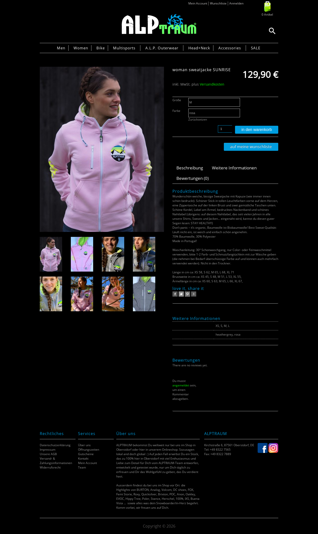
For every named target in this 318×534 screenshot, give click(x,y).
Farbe (176, 111)
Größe (176, 100)
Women (81, 47)
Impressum (47, 449)
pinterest (187, 294)
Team (82, 467)
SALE (255, 47)
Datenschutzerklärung (55, 445)
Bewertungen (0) (192, 178)
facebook (175, 294)
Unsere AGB (48, 454)
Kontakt (83, 458)
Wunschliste (218, 3)
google (193, 294)
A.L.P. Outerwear (161, 47)
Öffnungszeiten (88, 449)
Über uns (84, 445)
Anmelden (236, 3)
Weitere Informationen (234, 168)
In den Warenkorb (256, 129)
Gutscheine (86, 454)
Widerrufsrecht (50, 467)
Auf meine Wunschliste (251, 146)
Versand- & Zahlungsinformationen (56, 460)
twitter (181, 294)
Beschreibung (189, 168)
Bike (100, 47)
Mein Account (197, 3)
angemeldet (180, 385)
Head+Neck (199, 47)
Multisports (124, 47)
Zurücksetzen (197, 119)
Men (61, 47)
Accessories (229, 47)
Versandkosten (212, 84)
